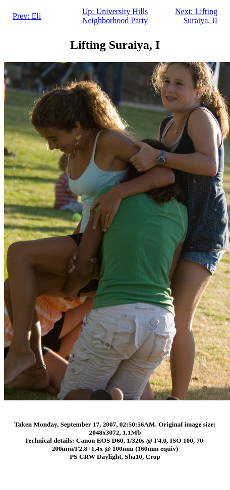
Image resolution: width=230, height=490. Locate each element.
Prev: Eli (27, 16)
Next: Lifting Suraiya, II (196, 16)
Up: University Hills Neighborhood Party (115, 16)
